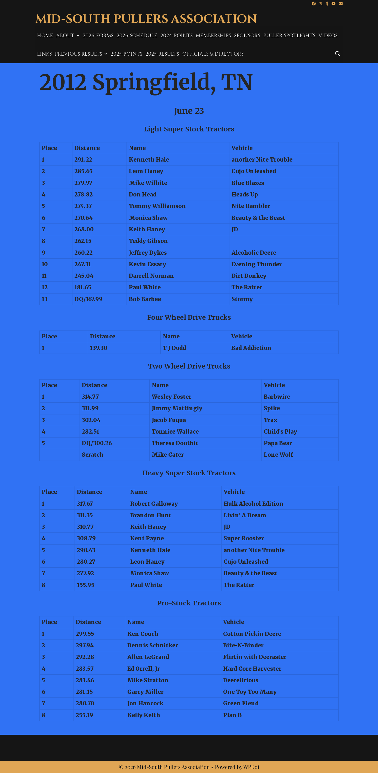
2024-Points (176, 35)
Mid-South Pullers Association (146, 19)
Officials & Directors (213, 54)
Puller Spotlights (289, 35)
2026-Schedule (137, 35)
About (68, 35)
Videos (328, 35)
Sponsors (247, 35)
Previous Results (82, 54)
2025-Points (126, 54)
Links (44, 54)
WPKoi (251, 766)
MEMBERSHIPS (213, 35)
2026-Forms (98, 35)
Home (45, 35)
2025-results (162, 54)
